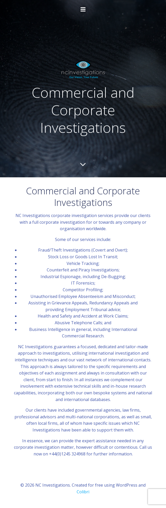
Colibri (83, 492)
